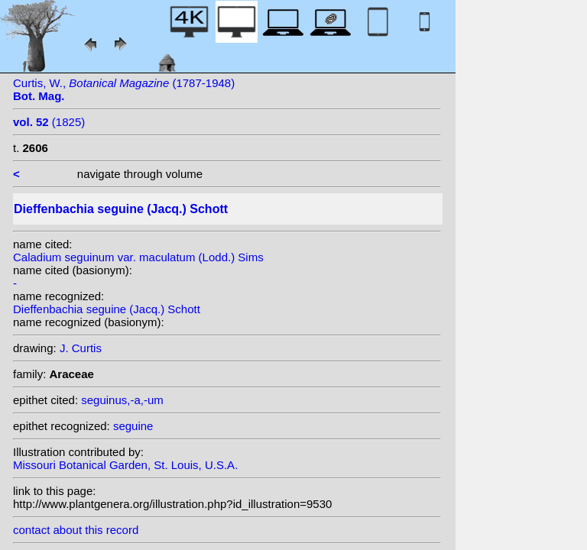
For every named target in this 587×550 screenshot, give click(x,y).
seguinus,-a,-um (122, 399)
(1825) (49, 121)
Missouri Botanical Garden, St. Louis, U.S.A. (125, 464)
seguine (133, 425)
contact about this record (75, 529)
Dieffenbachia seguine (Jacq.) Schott (106, 308)
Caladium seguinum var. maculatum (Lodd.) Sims (138, 257)
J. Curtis (81, 347)
